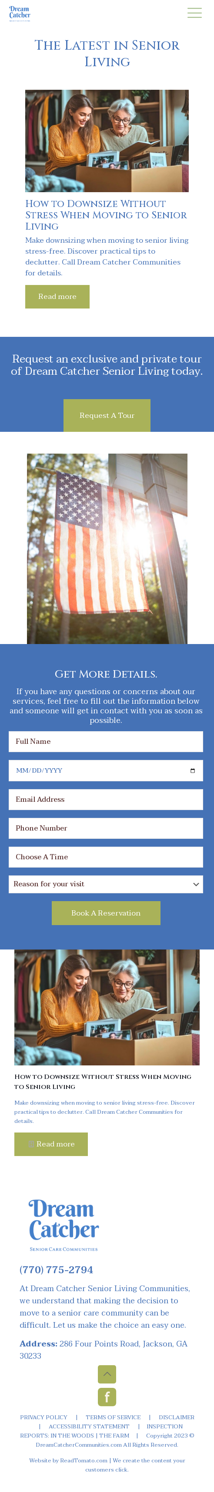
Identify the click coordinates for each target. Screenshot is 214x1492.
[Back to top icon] (107, 1374)
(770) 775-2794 (56, 1270)
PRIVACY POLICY (43, 1417)
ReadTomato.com (83, 1460)
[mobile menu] (194, 13)
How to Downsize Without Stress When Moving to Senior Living (106, 215)
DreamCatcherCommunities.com (79, 1445)
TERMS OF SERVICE (113, 1417)
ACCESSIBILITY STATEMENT (89, 1426)
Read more (57, 296)
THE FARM (114, 1436)
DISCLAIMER (176, 1417)
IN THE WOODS (72, 1436)
